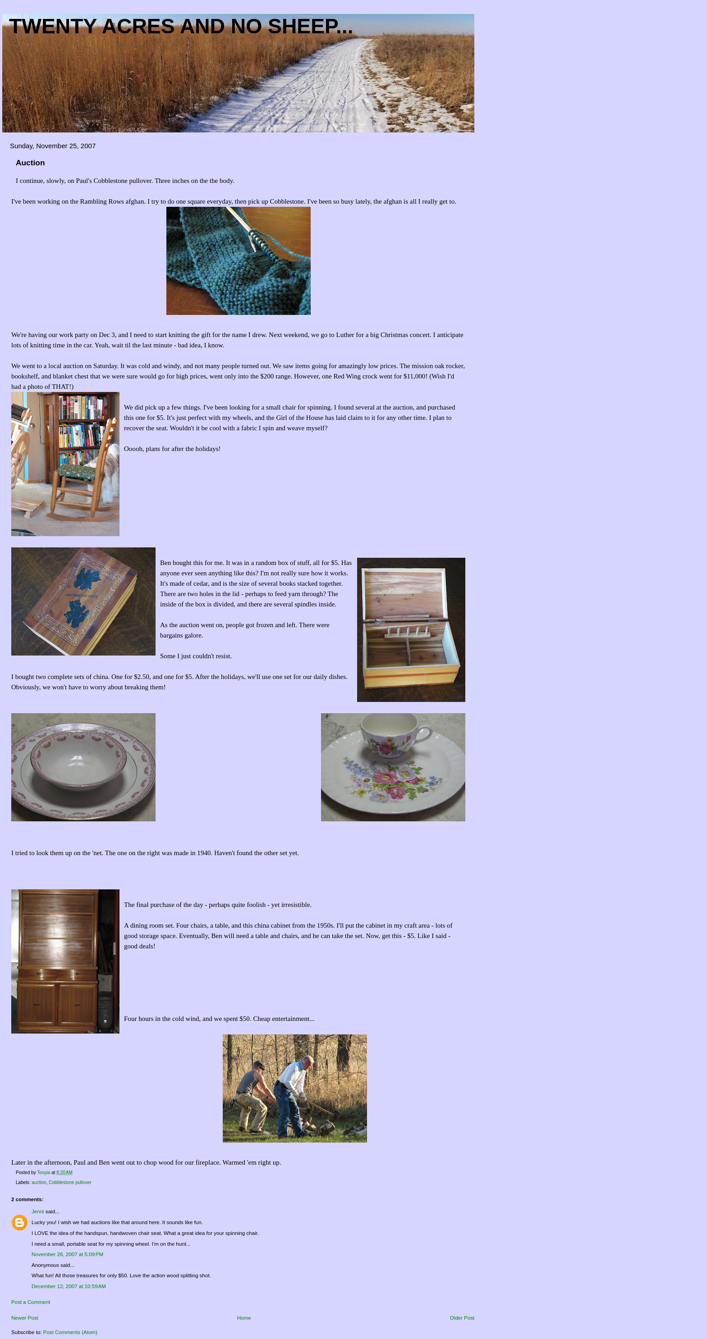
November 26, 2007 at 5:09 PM (67, 1254)
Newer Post (24, 1318)
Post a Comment (30, 1302)
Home (244, 1318)
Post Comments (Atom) (70, 1332)
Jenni (38, 1211)
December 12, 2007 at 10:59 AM (69, 1286)
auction (39, 1182)
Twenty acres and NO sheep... (181, 26)
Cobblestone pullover (70, 1182)
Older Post (462, 1318)
